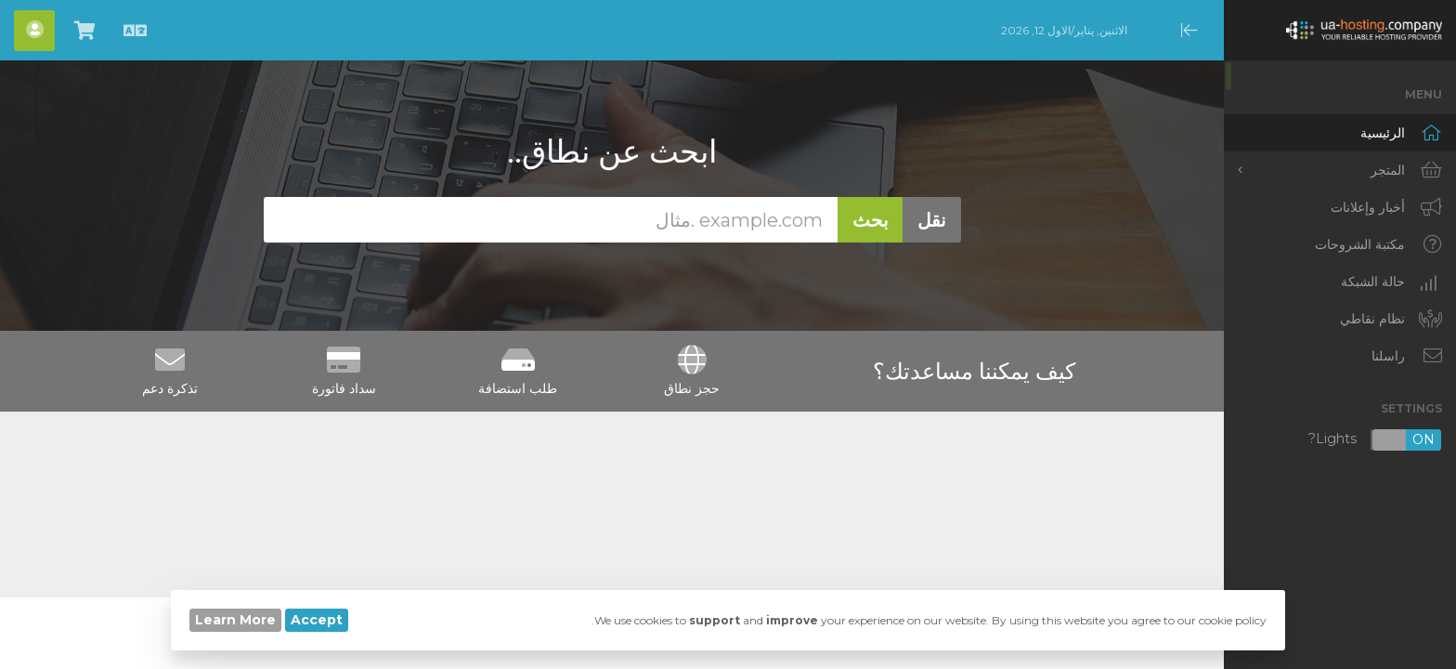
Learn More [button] (235, 619)
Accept (317, 619)
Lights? (1375, 440)
